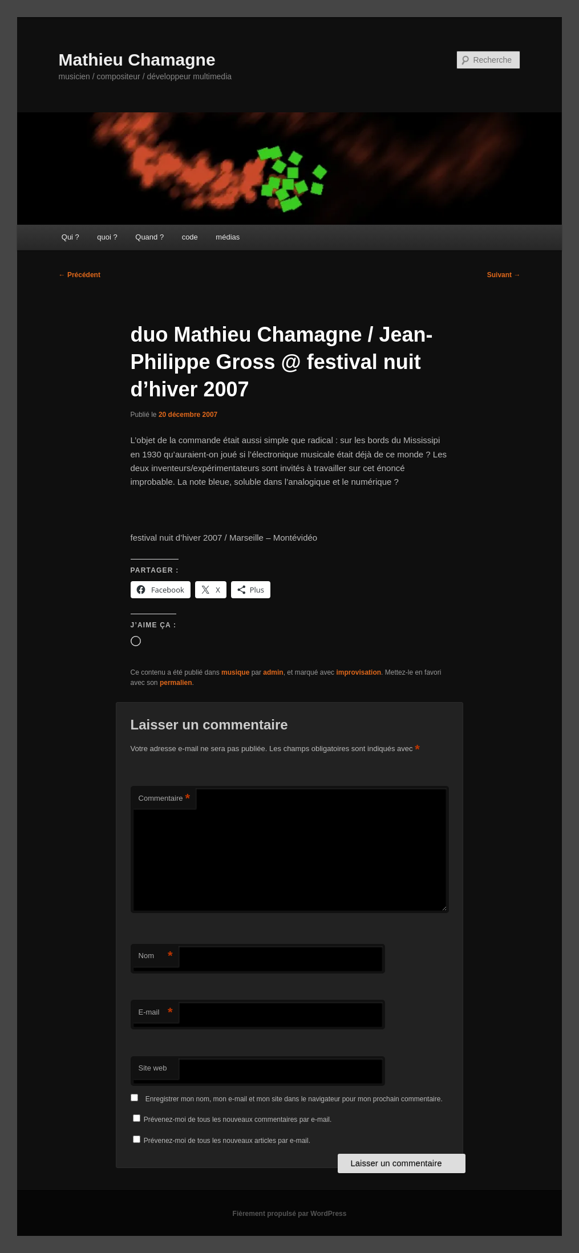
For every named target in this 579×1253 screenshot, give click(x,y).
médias (228, 237)
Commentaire (165, 798)
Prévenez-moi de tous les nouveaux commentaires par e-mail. (237, 1120)
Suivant (504, 275)
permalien (176, 683)
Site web (153, 1068)
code (190, 237)
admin (273, 672)
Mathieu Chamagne (137, 59)
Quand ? (149, 237)
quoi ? (107, 237)
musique (235, 672)
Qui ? (70, 237)
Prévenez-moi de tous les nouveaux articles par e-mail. (227, 1141)
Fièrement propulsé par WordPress (290, 1214)
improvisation (358, 672)
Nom (156, 956)
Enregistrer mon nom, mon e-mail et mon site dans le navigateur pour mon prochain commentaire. (294, 1099)
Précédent (79, 275)
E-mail (156, 1012)
